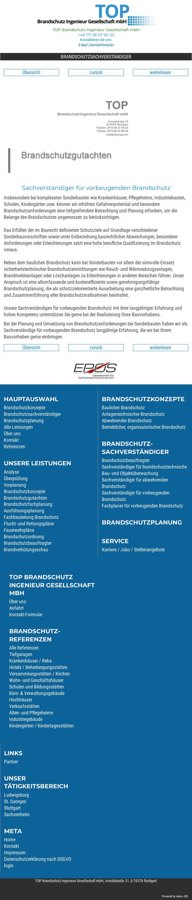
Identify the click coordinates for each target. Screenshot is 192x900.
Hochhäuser (20, 700)
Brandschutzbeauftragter (27, 543)
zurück (96, 72)
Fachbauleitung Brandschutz (31, 517)
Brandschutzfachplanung (28, 504)
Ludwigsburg (16, 795)
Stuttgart (12, 808)
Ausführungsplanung (24, 510)
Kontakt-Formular (26, 614)
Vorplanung (15, 485)
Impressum (15, 852)
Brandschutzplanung (24, 420)
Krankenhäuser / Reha (30, 661)
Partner (11, 761)
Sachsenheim (17, 814)
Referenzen (14, 446)
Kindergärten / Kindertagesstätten (41, 725)
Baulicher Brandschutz (123, 407)
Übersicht (31, 72)
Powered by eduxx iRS (175, 896)
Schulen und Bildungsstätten (36, 687)
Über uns (17, 601)
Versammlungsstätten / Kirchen (39, 674)
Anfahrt (16, 608)
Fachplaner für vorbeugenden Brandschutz (142, 506)
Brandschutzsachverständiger (124, 56)
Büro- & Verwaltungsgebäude (36, 693)
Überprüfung (16, 478)
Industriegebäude (26, 719)
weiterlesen (160, 72)
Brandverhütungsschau (26, 549)
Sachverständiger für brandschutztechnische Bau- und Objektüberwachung (144, 470)
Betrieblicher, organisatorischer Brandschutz (144, 427)
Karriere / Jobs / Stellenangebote (133, 549)
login (9, 865)
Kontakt (11, 440)
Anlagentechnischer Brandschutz (133, 414)
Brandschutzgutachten (25, 498)
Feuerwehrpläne (19, 530)
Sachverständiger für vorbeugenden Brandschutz (136, 496)
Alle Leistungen (18, 427)
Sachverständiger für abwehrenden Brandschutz (135, 483)
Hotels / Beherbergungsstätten (38, 667)
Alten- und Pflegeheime (31, 713)
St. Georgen (15, 801)
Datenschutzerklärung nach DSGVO (37, 859)
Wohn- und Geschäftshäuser (36, 680)
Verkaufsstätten (24, 706)
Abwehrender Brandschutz (127, 420)
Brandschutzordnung (24, 536)
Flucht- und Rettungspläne (29, 523)
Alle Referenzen (24, 648)
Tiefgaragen (20, 654)
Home (9, 839)
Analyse (11, 472)
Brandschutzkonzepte (24, 407)
